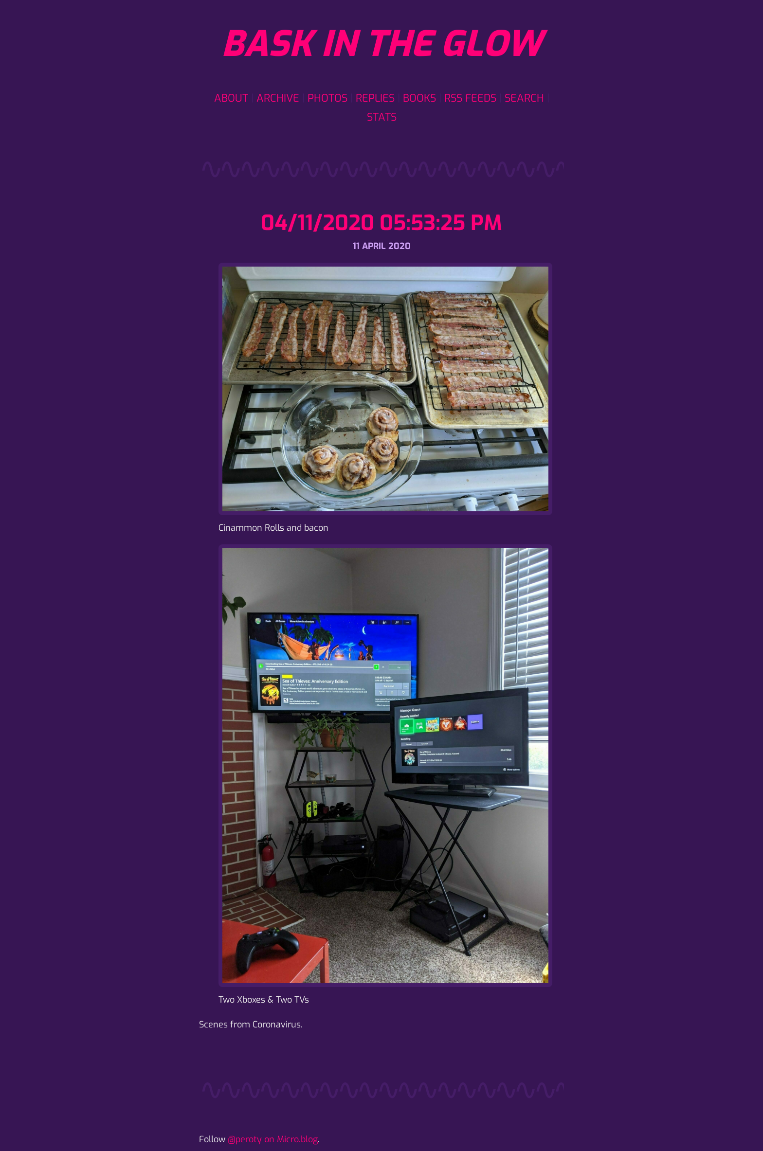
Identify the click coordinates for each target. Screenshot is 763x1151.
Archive (277, 98)
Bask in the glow (381, 44)
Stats (382, 117)
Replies (375, 98)
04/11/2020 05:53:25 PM (381, 223)
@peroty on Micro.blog (273, 1139)
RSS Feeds (470, 98)
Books (419, 98)
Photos (327, 98)
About (231, 98)
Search (524, 98)
